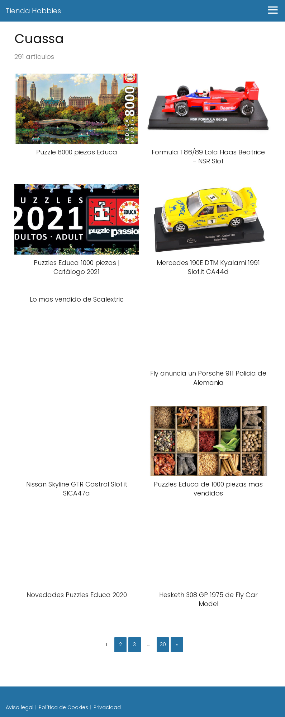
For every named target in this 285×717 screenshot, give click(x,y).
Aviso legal (19, 707)
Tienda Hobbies (33, 11)
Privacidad (107, 707)
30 (163, 644)
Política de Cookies (63, 707)
